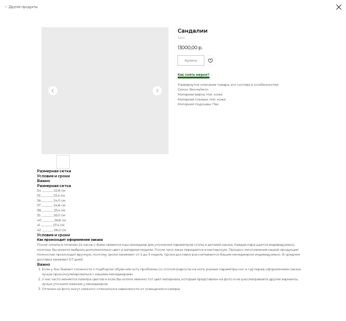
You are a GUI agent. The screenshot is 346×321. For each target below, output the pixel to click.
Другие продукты (23, 7)
